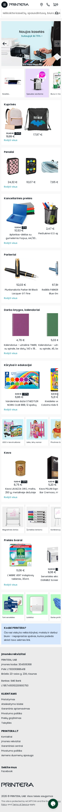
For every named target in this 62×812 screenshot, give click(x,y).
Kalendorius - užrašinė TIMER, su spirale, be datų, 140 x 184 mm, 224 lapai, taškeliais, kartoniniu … (20, 347)
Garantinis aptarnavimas (15, 708)
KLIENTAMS (9, 694)
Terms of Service (20, 804)
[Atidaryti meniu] (4, 4)
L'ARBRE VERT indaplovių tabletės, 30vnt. (20, 577)
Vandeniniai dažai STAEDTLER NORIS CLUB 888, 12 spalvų (21, 403)
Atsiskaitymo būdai (12, 704)
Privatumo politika (11, 713)
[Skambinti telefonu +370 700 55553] (48, 4)
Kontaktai (6, 736)
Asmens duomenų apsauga (17, 755)
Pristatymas (8, 699)
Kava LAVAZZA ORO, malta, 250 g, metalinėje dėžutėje (20, 490)
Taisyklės (6, 723)
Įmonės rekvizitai (11, 741)
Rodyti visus (10, 140)
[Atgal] (4, 43)
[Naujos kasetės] (31, 43)
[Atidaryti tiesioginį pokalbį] (53, 804)
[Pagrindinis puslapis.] (20, 4)
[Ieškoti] (57, 13)
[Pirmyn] (57, 43)
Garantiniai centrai (12, 746)
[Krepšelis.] (56, 4)
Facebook (7, 771)
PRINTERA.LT (10, 731)
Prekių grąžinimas (11, 718)
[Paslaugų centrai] (41, 4)
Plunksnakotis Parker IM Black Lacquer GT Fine (21, 291)
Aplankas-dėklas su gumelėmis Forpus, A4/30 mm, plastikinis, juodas (20, 236)
